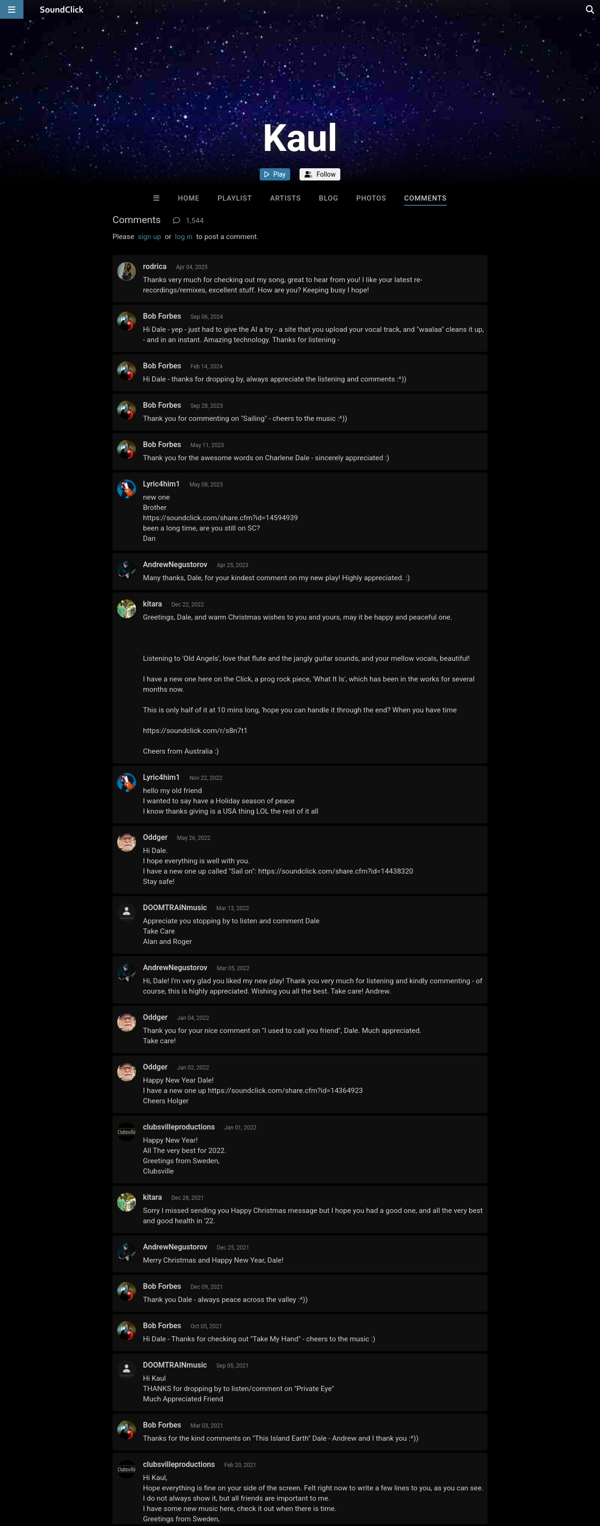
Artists (285, 198)
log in (183, 236)
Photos (371, 198)
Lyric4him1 (161, 483)
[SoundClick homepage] (62, 9)
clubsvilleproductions (179, 1126)
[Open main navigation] (11, 9)
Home (188, 198)
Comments (425, 198)
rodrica (154, 266)
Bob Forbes (162, 316)
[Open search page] (590, 9)
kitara (152, 603)
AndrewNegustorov (175, 564)
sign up (149, 236)
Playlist (235, 198)
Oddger (155, 837)
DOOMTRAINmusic (175, 907)
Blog (328, 198)
